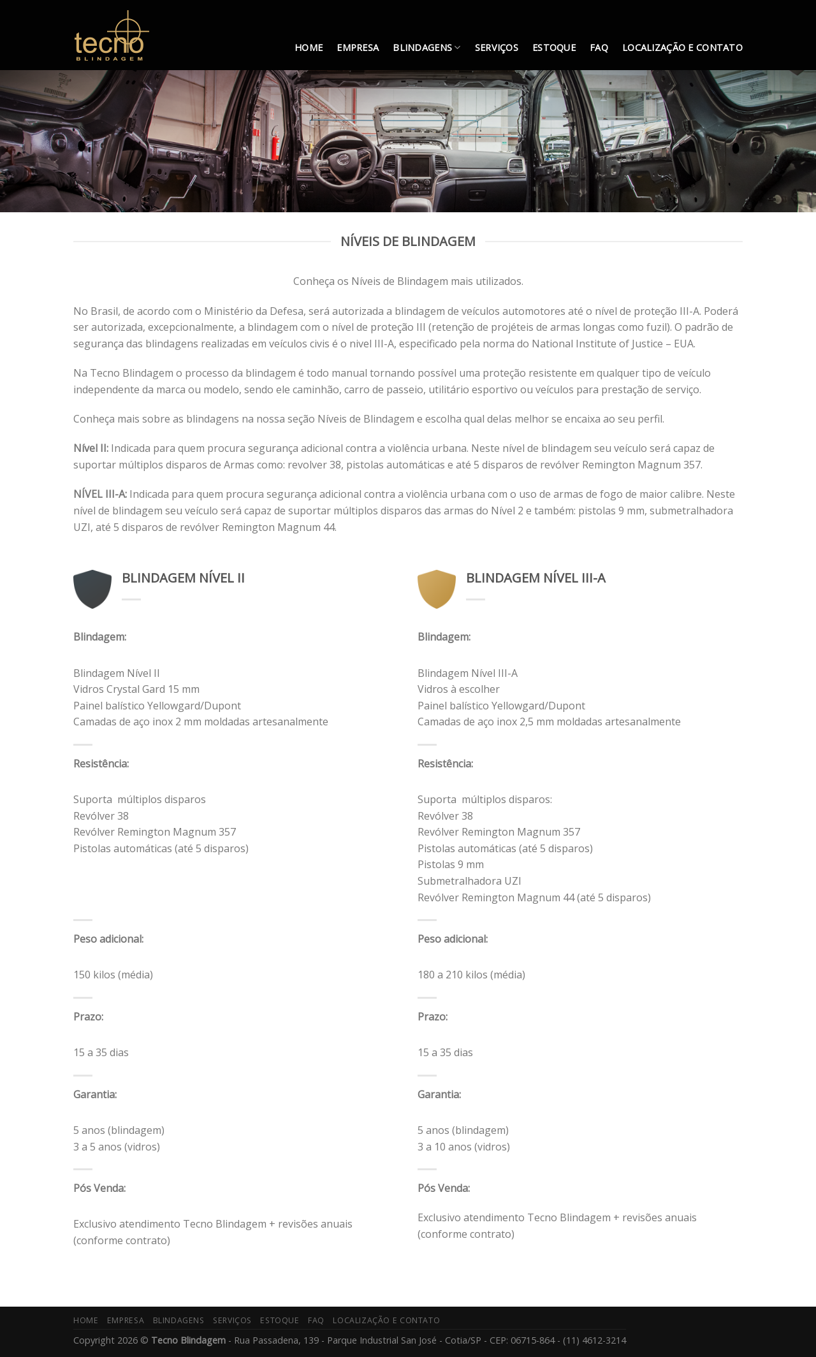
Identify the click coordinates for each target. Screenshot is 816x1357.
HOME (309, 47)
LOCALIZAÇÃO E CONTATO (682, 47)
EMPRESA (358, 47)
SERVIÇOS (496, 47)
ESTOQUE (554, 47)
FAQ (599, 47)
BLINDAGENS (426, 47)
